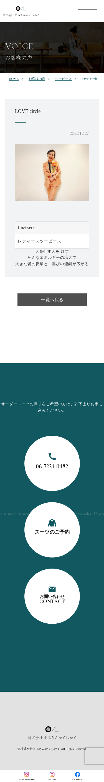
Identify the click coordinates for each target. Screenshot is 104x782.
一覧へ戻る (52, 300)
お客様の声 (37, 79)
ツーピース (63, 79)
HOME (14, 79)
